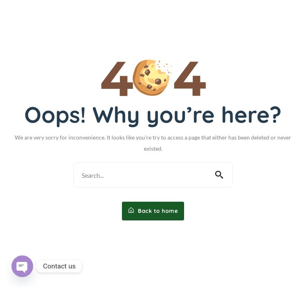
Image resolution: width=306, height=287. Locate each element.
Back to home (153, 210)
